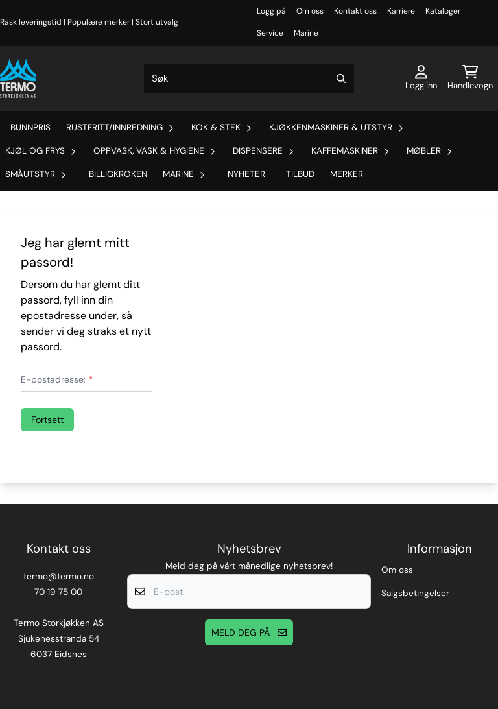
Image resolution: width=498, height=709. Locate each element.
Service (270, 33)
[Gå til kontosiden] (421, 78)
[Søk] (249, 78)
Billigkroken (118, 174)
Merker (346, 174)
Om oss (310, 11)
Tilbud (300, 174)
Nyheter (246, 174)
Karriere (401, 11)
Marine (306, 33)
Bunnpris (30, 127)
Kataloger (442, 11)
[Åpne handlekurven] (470, 78)
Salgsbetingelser (415, 593)
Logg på (271, 11)
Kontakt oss (355, 11)
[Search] (341, 78)
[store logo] (18, 78)
